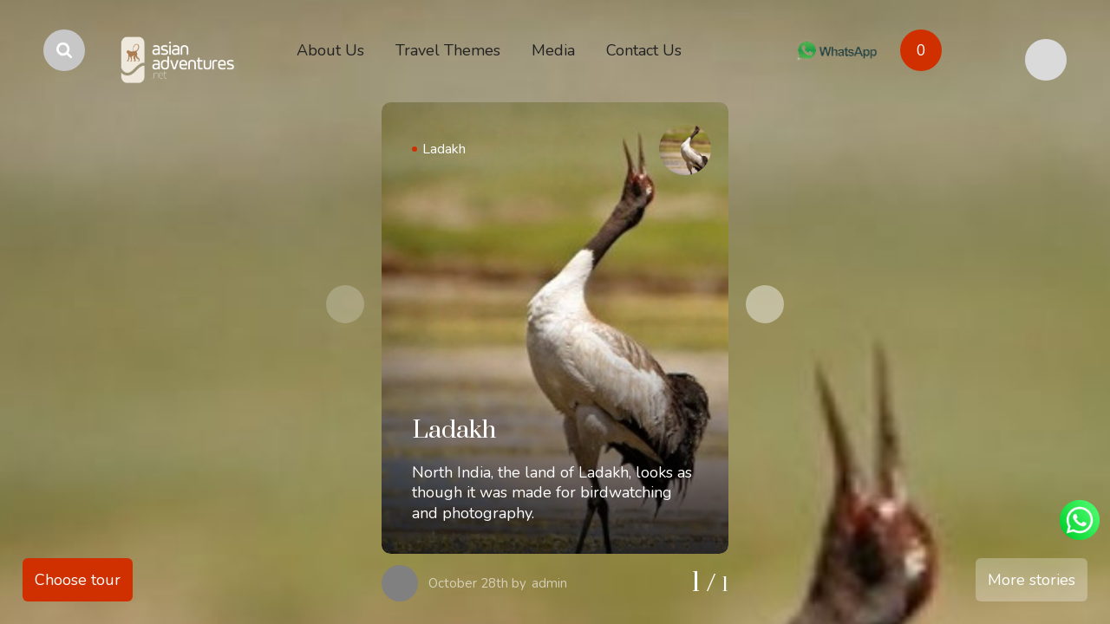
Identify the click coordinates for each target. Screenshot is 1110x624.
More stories (1031, 579)
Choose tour (78, 579)
